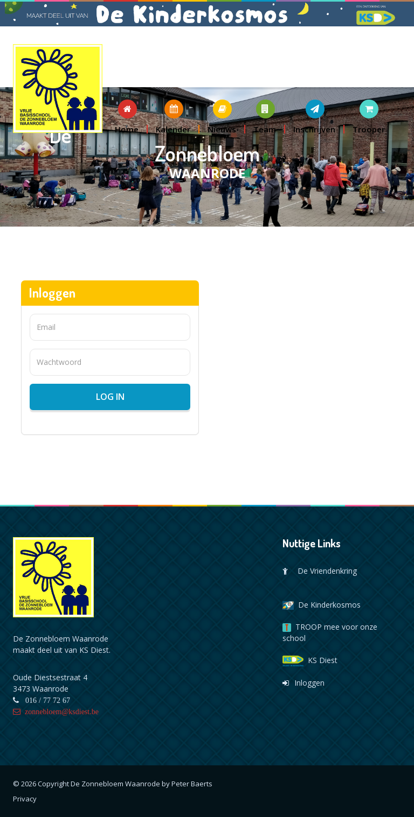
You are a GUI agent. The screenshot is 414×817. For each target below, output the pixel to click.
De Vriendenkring (319, 571)
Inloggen (303, 683)
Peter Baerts (191, 783)
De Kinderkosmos (321, 605)
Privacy (25, 799)
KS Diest (309, 660)
